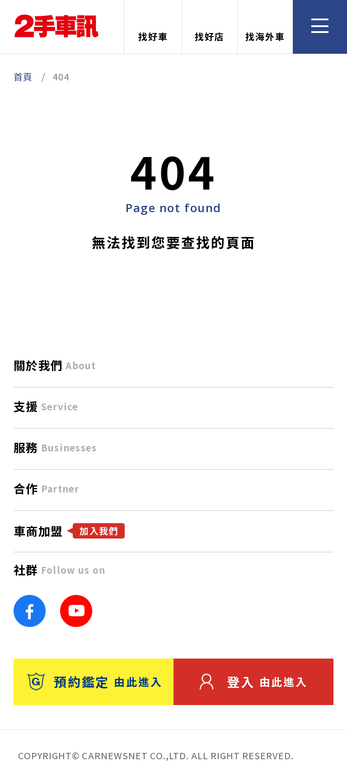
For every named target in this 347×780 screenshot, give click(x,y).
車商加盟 (69, 530)
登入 (254, 682)
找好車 (153, 28)
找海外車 (265, 28)
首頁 (23, 76)
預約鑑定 (94, 682)
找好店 (210, 28)
